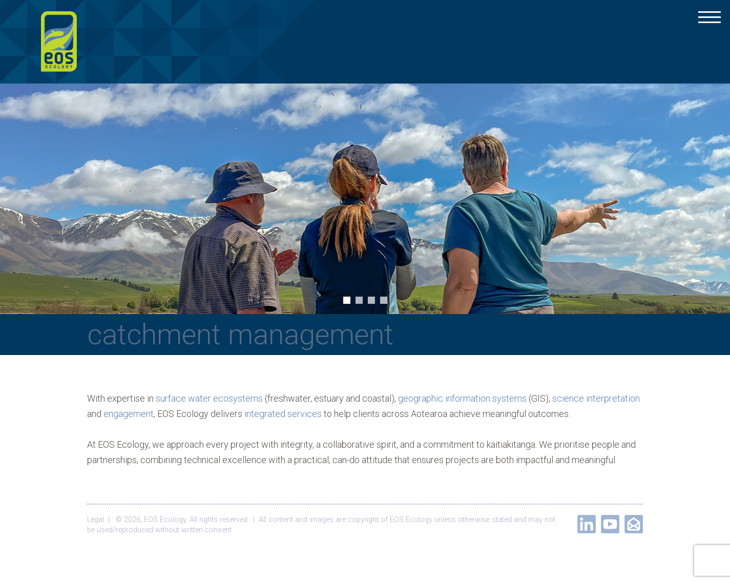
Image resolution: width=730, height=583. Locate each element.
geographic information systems (462, 398)
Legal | (100, 519)
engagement (128, 413)
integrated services (283, 413)
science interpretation (596, 398)
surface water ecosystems (209, 398)
